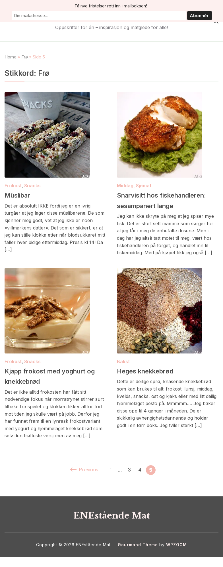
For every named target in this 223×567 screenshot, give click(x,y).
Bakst (123, 372)
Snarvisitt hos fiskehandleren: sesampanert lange (154, 205)
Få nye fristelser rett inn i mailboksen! (62, 6)
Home (10, 57)
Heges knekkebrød (153, 381)
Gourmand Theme (138, 554)
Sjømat (143, 185)
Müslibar (22, 195)
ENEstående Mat (111, 17)
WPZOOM (176, 554)
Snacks (32, 185)
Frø (24, 57)
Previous (83, 480)
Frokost (13, 185)
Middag (125, 185)
